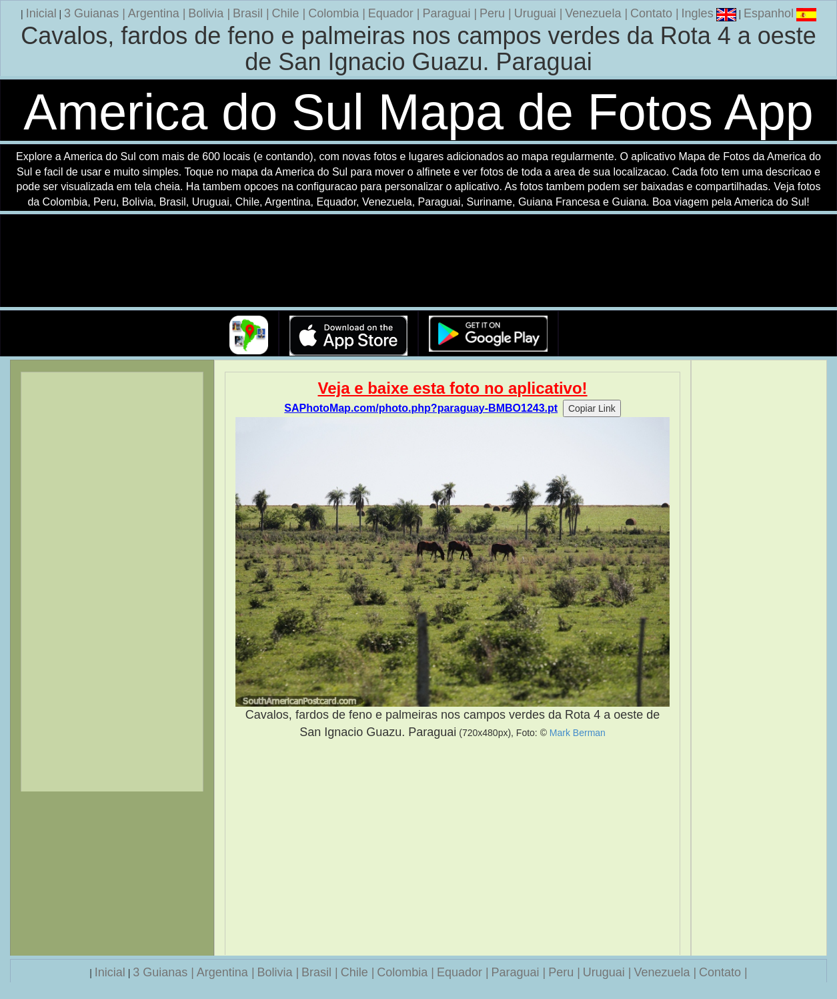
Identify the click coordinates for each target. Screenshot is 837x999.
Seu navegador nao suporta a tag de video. (418, 261)
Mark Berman (578, 732)
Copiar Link (592, 408)
